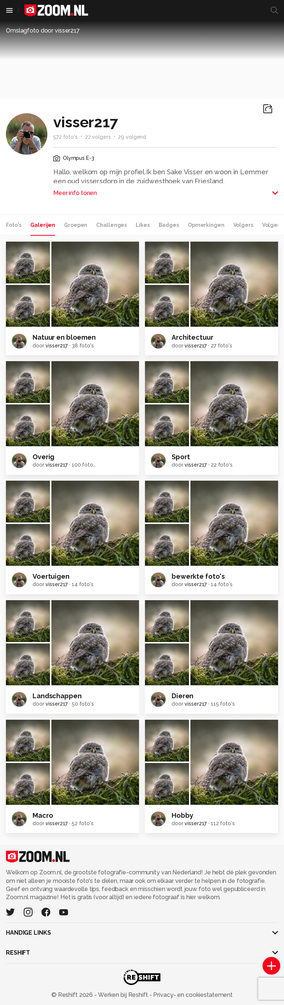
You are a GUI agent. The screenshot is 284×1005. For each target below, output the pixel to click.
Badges (169, 225)
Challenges (111, 225)
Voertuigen (51, 576)
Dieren (182, 696)
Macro (43, 815)
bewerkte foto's (198, 576)
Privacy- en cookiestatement (192, 994)
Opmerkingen (206, 225)
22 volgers (98, 137)
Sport (181, 457)
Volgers (243, 225)
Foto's (13, 225)
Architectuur (192, 337)
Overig (43, 457)
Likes (142, 225)
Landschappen (57, 696)
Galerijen (42, 225)
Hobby (182, 815)
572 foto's (65, 137)
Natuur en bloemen (64, 337)
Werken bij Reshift (123, 994)
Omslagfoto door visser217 (43, 30)
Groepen (75, 225)
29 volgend (132, 137)
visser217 (56, 346)
